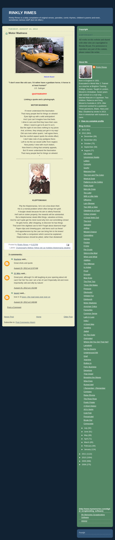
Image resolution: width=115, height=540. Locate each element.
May (86, 435)
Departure (88, 370)
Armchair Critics (90, 306)
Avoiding (87, 328)
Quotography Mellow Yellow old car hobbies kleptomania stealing (43, 248)
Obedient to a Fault (92, 211)
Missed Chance (90, 232)
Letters (87, 161)
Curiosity (87, 164)
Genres (87, 239)
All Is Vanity (88, 409)
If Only (86, 246)
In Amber (87, 267)
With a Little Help (91, 196)
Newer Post (9, 317)
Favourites (88, 310)
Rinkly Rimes (101, 67)
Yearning (87, 360)
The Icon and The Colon (94, 175)
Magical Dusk (89, 179)
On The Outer (89, 335)
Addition (87, 260)
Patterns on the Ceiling (93, 182)
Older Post (68, 317)
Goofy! (86, 168)
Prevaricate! (89, 417)
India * (86, 321)
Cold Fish (88, 413)
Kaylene (17, 259)
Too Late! (87, 193)
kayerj (16, 293)
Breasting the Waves (92, 377)
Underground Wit (91, 353)
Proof (86, 271)
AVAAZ (84, 521)
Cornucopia (88, 424)
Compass (88, 392)
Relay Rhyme (89, 395)
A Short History (90, 406)
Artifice (87, 228)
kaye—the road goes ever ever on (36, 297)
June (86, 432)
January (87, 449)
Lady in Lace (89, 317)
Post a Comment (14, 307)
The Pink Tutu (89, 282)
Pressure (87, 289)
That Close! (88, 374)
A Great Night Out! (91, 218)
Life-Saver (88, 154)
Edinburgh (88, 299)
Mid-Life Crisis (90, 189)
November (88, 140)
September (89, 147)
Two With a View (91, 207)
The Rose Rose (90, 399)
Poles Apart (88, 186)
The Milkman (89, 264)
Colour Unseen (90, 214)
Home (38, 317)
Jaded (86, 331)
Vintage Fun (89, 296)
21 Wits (17, 273)
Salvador (87, 225)
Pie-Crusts (88, 250)
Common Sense (90, 313)
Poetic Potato (89, 402)
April (86, 439)
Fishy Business (90, 367)
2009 (84, 461)
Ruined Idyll (89, 385)
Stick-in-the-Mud (90, 253)
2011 (84, 454)
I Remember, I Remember (94, 388)
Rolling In (88, 363)
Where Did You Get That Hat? (96, 342)
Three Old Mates (91, 285)
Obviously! (88, 292)
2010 (84, 457)
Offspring (87, 200)
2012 (84, 133)
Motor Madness (90, 303)
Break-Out (88, 420)
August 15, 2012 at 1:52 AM (25, 288)
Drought (87, 275)
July (86, 428)
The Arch (87, 221)
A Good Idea (89, 324)
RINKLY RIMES (22, 12)
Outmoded (88, 338)
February (88, 446)
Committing (88, 235)
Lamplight (88, 345)
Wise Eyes (88, 381)
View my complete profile (92, 121)
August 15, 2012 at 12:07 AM (26, 268)
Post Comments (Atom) (25, 322)
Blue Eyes (88, 278)
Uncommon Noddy (91, 157)
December (88, 136)
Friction (87, 243)
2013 (84, 130)
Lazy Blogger (89, 203)
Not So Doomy (90, 349)
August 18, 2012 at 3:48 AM (25, 302)
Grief (86, 356)
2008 (84, 465)
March (87, 442)
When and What (90, 257)
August (87, 151)
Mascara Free (89, 171)
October (87, 144)
